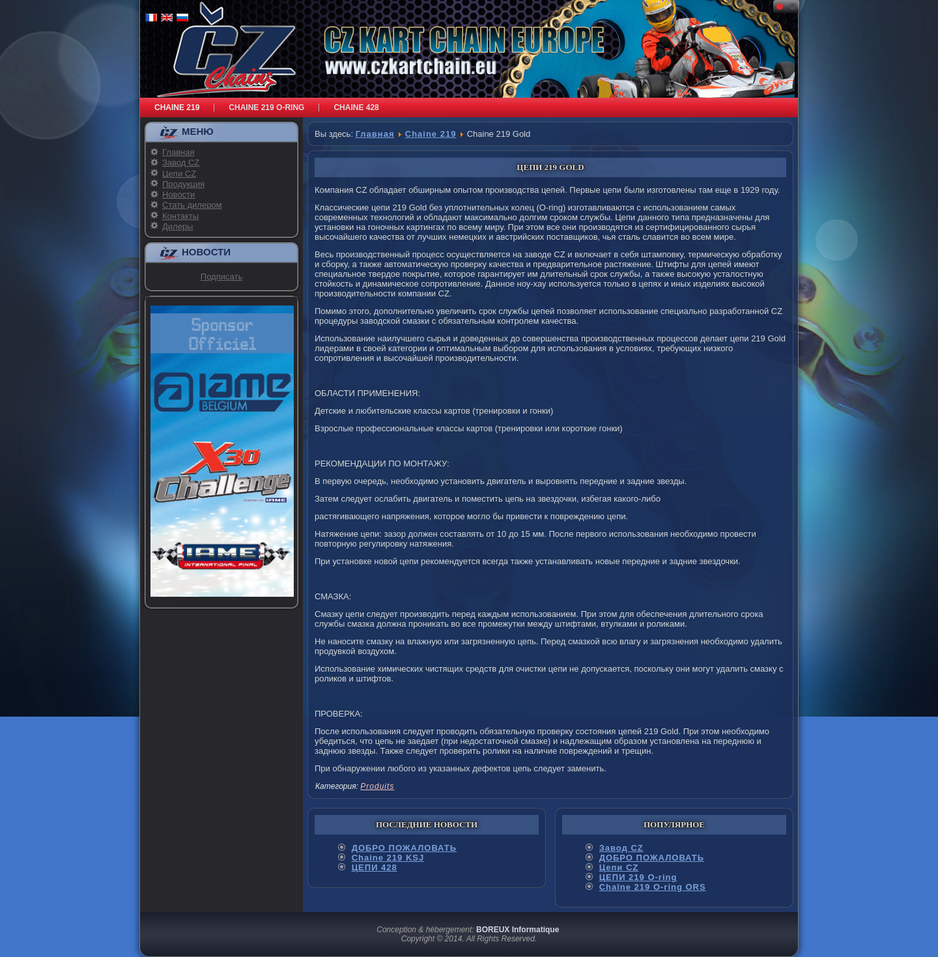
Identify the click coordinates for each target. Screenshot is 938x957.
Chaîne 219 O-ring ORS (652, 887)
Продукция (183, 184)
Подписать (221, 276)
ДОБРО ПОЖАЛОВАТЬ (404, 848)
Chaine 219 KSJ (388, 858)
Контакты (180, 216)
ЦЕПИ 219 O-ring (638, 877)
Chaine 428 (356, 107)
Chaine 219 (176, 107)
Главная (178, 152)
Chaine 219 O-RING (266, 107)
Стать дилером (192, 205)
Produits (377, 786)
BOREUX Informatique (517, 929)
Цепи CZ (179, 174)
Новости (178, 194)
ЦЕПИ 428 (374, 867)
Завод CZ (180, 162)
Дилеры (177, 226)
